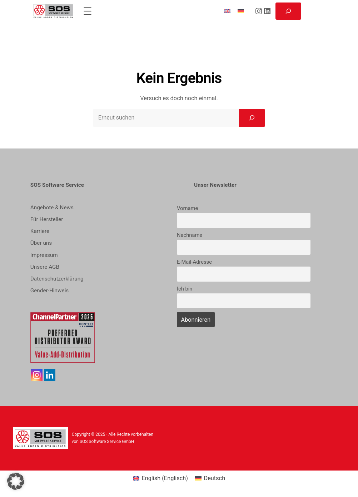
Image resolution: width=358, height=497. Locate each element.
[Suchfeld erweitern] (288, 11)
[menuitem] (227, 11)
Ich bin (184, 289)
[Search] (252, 118)
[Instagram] (37, 375)
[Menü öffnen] (87, 11)
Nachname (189, 235)
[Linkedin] (49, 375)
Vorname (187, 208)
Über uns (41, 243)
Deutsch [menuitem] (214, 478)
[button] (15, 481)
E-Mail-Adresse (194, 262)
